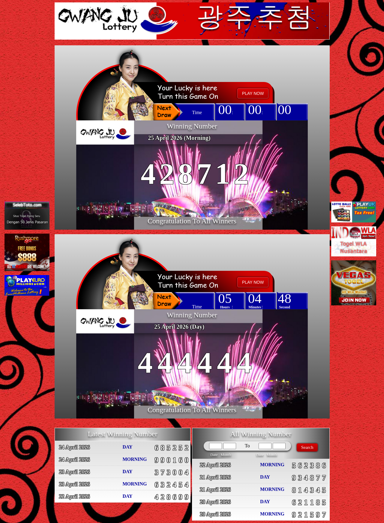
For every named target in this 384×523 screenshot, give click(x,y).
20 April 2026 (215, 502)
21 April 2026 (215, 477)
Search (307, 447)
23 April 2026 (74, 472)
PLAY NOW (253, 93)
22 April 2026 (74, 497)
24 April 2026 (74, 447)
